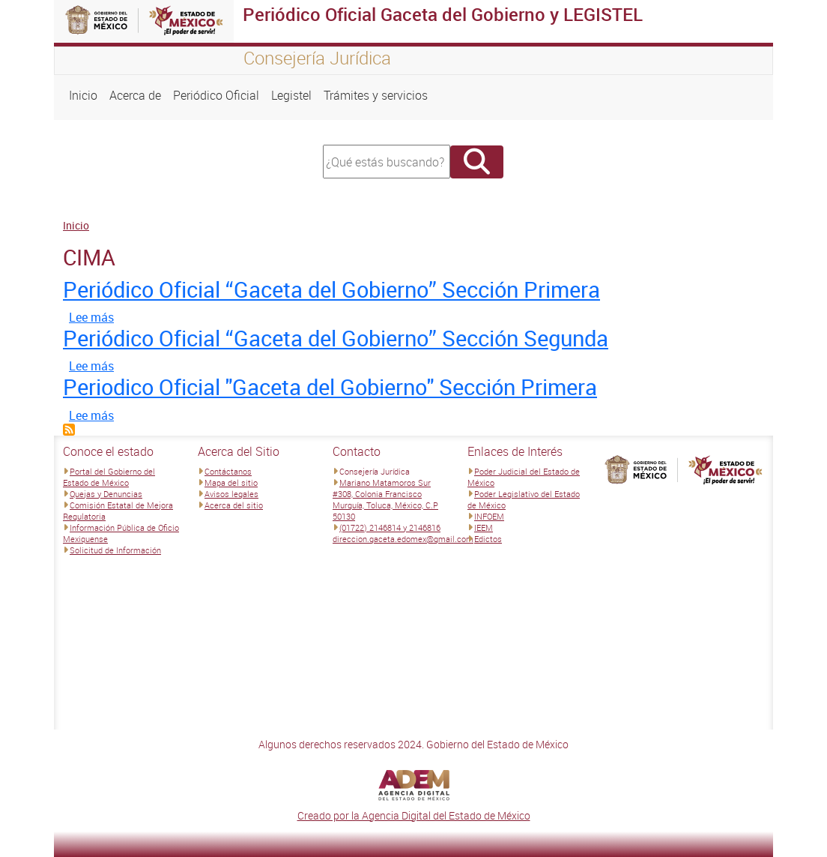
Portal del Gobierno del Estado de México (109, 477)
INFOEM (489, 516)
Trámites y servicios (376, 95)
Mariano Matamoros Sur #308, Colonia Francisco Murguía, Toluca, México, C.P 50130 (385, 499)
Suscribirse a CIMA (69, 430)
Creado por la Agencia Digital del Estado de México (413, 815)
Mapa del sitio (231, 482)
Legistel (291, 95)
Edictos (488, 538)
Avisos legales (231, 493)
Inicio (83, 95)
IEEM (483, 527)
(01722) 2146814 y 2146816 (389, 527)
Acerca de (135, 95)
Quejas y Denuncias (106, 493)
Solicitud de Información (115, 550)
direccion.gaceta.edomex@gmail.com (403, 538)
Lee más (91, 317)
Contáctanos (228, 471)
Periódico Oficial (216, 95)
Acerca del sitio (234, 505)
